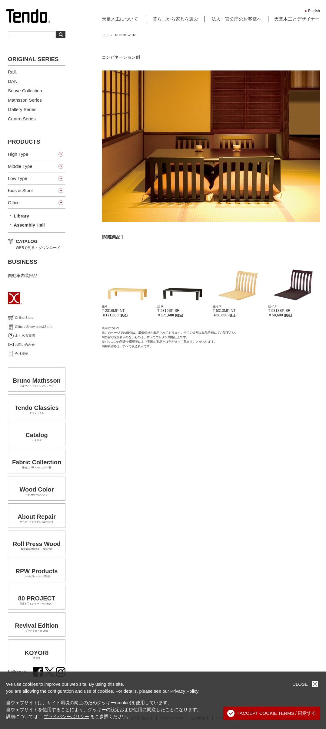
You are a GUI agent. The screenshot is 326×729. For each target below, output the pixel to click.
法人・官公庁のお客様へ (236, 18)
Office (14, 202)
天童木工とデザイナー (297, 18)
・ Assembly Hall (26, 224)
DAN (13, 81)
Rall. (12, 71)
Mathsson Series (25, 100)
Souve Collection (25, 90)
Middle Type (20, 166)
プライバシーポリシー (66, 716)
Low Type (17, 178)
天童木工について (120, 18)
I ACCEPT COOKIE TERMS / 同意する (271, 713)
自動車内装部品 (23, 275)
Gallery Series (22, 109)
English (314, 11)
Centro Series (22, 118)
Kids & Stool (20, 190)
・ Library (18, 215)
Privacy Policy (184, 691)
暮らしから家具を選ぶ (175, 18)
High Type (18, 154)
